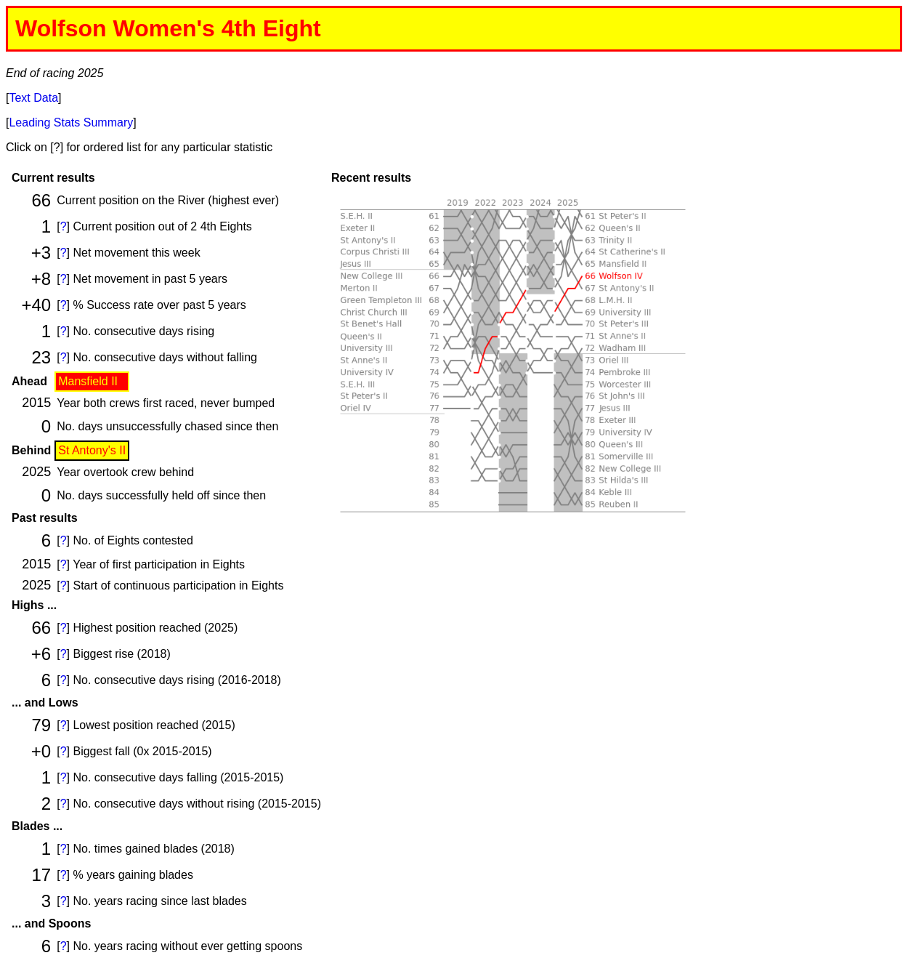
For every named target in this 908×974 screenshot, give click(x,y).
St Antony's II (92, 450)
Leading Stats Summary (71, 122)
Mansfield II (88, 381)
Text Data (33, 98)
